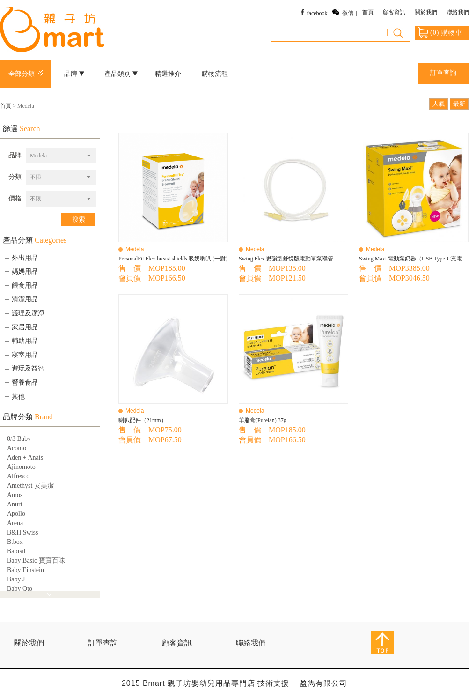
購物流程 (215, 73)
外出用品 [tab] (20, 257)
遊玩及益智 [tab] (23, 368)
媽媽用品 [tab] (20, 271)
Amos (14, 494)
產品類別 (121, 73)
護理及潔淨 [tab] (23, 313)
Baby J (16, 579)
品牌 (74, 73)
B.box (15, 541)
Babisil (16, 551)
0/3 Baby (19, 438)
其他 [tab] (14, 396)
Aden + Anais (25, 457)
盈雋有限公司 (323, 683)
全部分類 (27, 73)
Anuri (14, 504)
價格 (15, 198)
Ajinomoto (21, 466)
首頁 (368, 12)
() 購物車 (440, 32)
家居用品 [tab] (20, 327)
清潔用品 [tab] (20, 299)
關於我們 (426, 12)
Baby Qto (19, 588)
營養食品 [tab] (20, 382)
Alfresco (18, 476)
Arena (15, 523)
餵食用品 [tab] (20, 285)
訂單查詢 (443, 72)
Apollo (16, 513)
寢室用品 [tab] (20, 354)
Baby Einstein (25, 569)
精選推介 (168, 73)
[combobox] (61, 155)
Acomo (16, 448)
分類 (15, 176)
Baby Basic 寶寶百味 (36, 560)
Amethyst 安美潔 (30, 485)
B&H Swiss (22, 532)
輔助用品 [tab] (20, 340)
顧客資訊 (394, 12)
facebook (317, 13)
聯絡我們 (458, 12)
